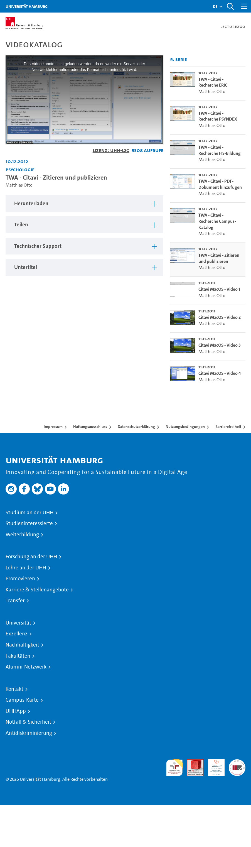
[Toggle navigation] (244, 6)
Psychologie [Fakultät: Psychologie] (20, 169)
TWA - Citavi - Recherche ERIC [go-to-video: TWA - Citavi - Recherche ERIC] (212, 82)
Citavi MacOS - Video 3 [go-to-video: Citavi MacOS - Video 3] (219, 345)
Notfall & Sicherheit (28, 722)
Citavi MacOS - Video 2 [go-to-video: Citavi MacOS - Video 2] (219, 317)
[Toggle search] (230, 6)
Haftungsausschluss (90, 426)
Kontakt (14, 689)
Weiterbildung (22, 534)
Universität (18, 622)
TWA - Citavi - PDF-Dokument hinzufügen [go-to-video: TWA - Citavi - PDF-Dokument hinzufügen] (220, 184)
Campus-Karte (22, 700)
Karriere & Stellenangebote (37, 589)
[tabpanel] (84, 203)
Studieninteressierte (29, 523)
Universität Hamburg (27, 6)
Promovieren (20, 578)
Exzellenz (17, 633)
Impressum (53, 426)
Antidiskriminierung (29, 733)
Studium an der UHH (29, 512)
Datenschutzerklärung (136, 426)
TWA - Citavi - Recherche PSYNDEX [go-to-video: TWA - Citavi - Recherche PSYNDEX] (217, 116)
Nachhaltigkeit (22, 644)
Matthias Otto (19, 185)
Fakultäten (18, 656)
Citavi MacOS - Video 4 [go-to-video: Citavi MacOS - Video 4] (219, 373)
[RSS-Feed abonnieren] (172, 60)
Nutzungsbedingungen (185, 426)
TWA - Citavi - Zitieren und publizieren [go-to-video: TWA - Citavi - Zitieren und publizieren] (218, 258)
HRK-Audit (213, 766)
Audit (192, 762)
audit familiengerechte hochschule (174, 768)
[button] (215, 6)
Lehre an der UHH (26, 567)
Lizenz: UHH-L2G (111, 150)
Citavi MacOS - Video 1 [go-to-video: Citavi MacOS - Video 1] (219, 289)
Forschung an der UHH (31, 556)
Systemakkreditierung (237, 762)
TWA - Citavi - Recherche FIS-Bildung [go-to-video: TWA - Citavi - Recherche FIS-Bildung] (219, 150)
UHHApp (16, 711)
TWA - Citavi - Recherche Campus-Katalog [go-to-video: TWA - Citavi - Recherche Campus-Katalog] (217, 221)
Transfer (15, 600)
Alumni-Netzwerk (26, 666)
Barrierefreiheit (228, 426)
